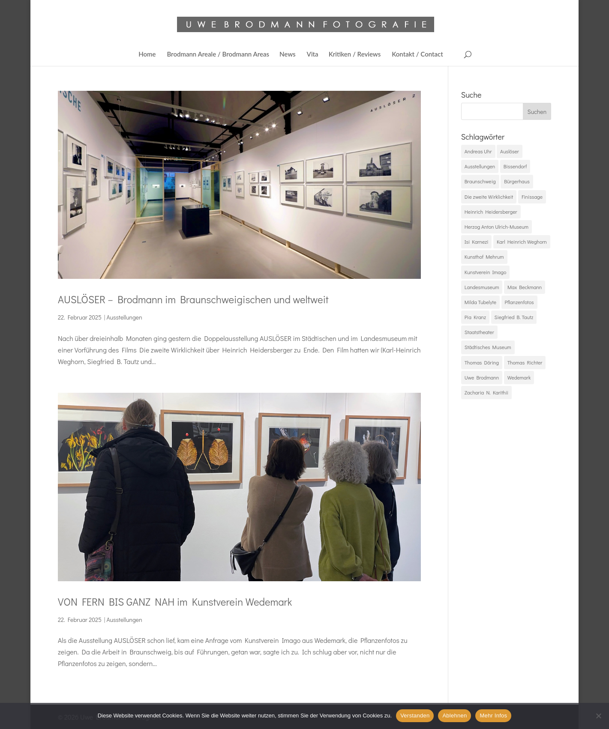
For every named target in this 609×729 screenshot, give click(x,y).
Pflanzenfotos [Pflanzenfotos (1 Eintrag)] (519, 302)
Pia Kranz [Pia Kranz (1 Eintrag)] (475, 317)
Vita (312, 54)
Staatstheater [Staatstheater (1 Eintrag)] (479, 332)
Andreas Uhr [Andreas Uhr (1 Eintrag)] (478, 151)
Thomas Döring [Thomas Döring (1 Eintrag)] (482, 362)
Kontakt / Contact (417, 54)
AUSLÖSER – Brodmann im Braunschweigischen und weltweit (193, 299)
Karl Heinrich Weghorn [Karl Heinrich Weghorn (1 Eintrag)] (522, 241)
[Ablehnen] (598, 715)
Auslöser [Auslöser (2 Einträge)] (509, 151)
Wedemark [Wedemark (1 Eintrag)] (519, 377)
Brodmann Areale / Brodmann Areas (218, 54)
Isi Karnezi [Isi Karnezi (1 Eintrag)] (477, 241)
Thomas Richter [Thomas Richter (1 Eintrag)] (525, 362)
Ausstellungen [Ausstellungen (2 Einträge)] (480, 166)
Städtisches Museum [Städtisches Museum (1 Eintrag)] (488, 347)
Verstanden (414, 715)
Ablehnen (454, 715)
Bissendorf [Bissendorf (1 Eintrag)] (515, 166)
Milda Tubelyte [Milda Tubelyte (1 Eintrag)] (480, 302)
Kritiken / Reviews (355, 54)
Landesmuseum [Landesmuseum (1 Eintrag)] (482, 287)
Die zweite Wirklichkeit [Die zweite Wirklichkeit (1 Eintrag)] (489, 196)
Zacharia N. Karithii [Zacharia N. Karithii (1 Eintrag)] (487, 392)
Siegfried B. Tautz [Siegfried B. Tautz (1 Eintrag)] (514, 317)
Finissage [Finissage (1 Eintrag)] (532, 196)
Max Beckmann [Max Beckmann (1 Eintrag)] (524, 287)
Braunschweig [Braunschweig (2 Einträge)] (480, 181)
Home (147, 54)
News (287, 54)
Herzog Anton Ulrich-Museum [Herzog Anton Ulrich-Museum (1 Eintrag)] (496, 226)
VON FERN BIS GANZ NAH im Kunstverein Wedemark (175, 601)
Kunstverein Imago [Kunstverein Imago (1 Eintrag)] (486, 272)
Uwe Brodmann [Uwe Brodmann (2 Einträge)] (482, 377)
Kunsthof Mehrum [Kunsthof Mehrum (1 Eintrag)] (484, 256)
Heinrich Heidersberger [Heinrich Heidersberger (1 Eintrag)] (491, 211)
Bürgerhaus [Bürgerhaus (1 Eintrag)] (517, 181)
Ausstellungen (124, 317)
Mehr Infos (493, 715)
